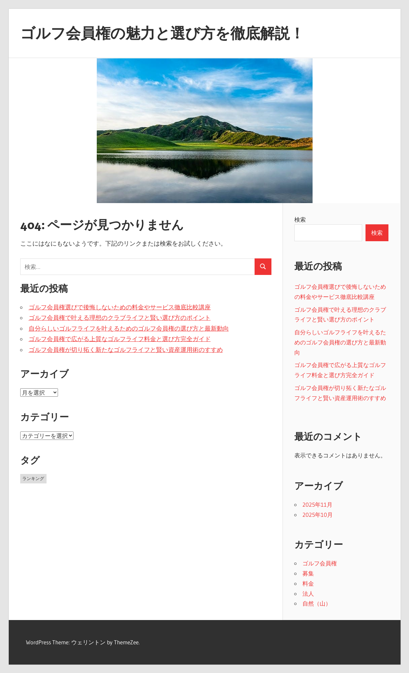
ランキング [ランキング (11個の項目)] (33, 478)
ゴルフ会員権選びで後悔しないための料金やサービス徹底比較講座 (120, 307)
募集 (308, 573)
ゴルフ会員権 (319, 563)
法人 (308, 593)
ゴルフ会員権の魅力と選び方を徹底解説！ (162, 33)
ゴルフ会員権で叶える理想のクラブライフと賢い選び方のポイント (120, 317)
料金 (308, 583)
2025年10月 (317, 514)
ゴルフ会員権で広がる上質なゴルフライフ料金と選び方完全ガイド (120, 339)
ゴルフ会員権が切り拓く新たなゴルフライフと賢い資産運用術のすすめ (126, 350)
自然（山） (316, 603)
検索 (300, 219)
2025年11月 (317, 504)
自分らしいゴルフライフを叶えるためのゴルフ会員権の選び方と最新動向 (129, 328)
